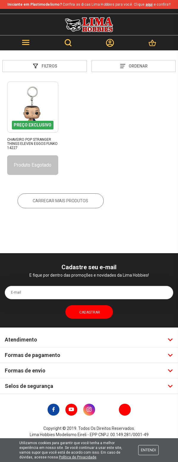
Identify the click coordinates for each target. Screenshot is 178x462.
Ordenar (133, 66)
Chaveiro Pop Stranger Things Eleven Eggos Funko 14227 (32, 143)
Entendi (148, 450)
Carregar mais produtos (60, 200)
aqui (149, 4)
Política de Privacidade (77, 457)
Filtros (44, 66)
